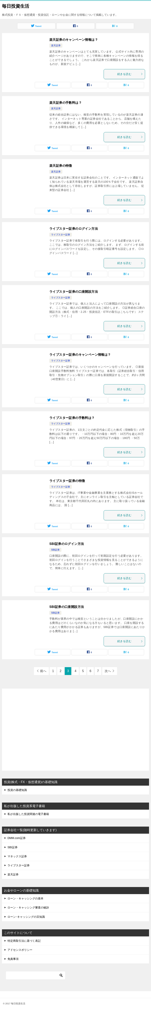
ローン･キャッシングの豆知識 (26, 916)
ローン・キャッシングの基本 (25, 898)
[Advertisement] (75, 730)
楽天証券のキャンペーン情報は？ (73, 39)
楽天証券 (56, 45)
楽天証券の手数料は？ (65, 102)
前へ (43, 671)
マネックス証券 (17, 856)
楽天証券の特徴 (60, 165)
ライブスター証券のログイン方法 (73, 228)
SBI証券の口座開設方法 (66, 606)
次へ (108, 671)
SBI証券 (55, 549)
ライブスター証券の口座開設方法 (73, 291)
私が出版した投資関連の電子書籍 (28, 814)
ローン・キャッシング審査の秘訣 (28, 907)
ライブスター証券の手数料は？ (72, 417)
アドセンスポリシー (20, 949)
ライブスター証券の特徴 (67, 480)
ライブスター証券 (60, 234)
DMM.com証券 (17, 838)
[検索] (35, 975)
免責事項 (13, 958)
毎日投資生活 (15, 5)
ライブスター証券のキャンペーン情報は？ (80, 354)
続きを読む (130, 74)
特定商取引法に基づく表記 (24, 940)
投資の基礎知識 (17, 790)
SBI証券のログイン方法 (66, 543)
